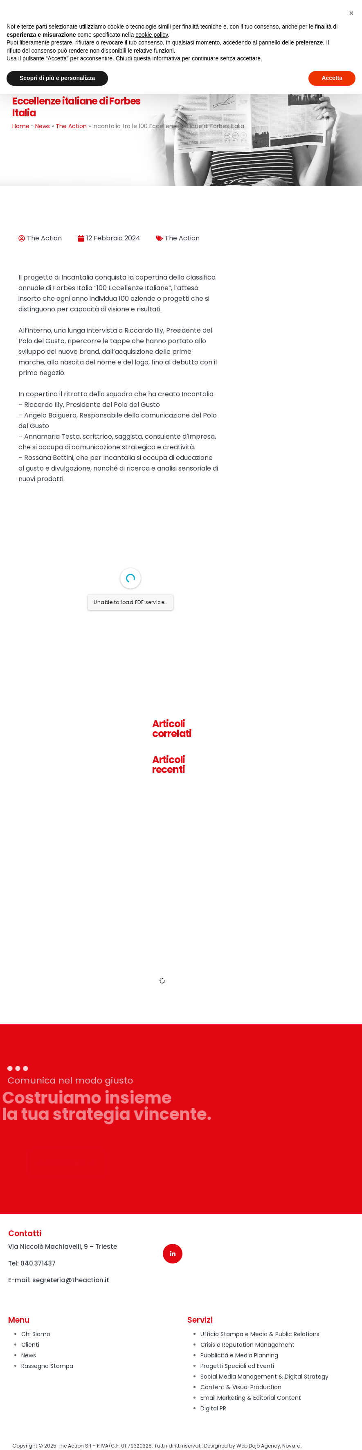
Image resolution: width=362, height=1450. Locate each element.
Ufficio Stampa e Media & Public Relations (259, 1334)
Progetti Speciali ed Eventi (237, 1366)
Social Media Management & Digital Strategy (264, 1376)
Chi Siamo (35, 1334)
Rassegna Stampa (47, 1366)
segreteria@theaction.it (70, 1280)
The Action (71, 126)
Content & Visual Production (240, 1387)
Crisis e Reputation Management (247, 1345)
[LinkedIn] (172, 1253)
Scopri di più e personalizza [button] (57, 78)
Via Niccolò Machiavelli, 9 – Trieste (62, 1246)
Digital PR (213, 1408)
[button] (351, 13)
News (42, 126)
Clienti (30, 1345)
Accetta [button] (332, 78)
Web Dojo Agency (258, 1445)
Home (20, 126)
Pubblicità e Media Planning (239, 1355)
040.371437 (38, 1263)
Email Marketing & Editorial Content (250, 1398)
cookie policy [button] (151, 34)
